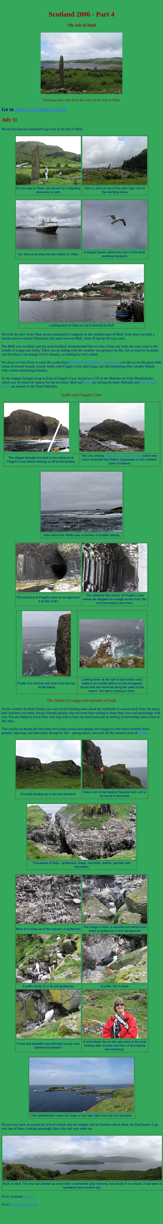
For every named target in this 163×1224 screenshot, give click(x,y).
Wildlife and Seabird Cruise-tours (95, 362)
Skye (87, 382)
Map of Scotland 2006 (40, 109)
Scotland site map (24, 1204)
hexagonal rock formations (123, 455)
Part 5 (29, 1196)
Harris (143, 733)
